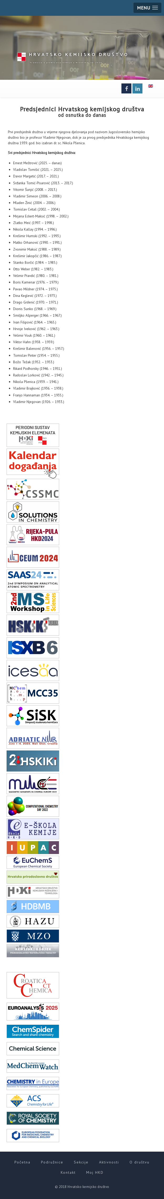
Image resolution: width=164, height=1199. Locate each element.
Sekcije (81, 1162)
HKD (79, 54)
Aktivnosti (109, 1162)
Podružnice (52, 1162)
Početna (22, 1162)
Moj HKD (95, 1172)
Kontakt (68, 1172)
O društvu (140, 1162)
